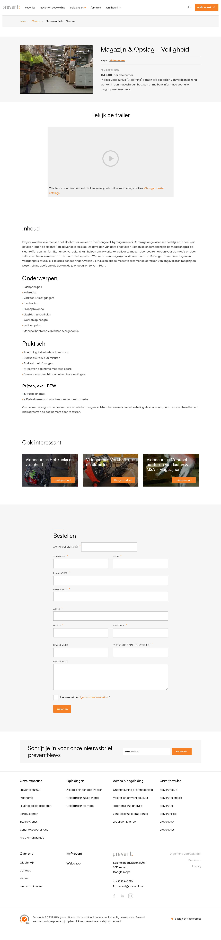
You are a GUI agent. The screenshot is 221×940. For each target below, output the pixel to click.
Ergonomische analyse (127, 806)
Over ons (26, 853)
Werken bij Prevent (31, 886)
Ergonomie (27, 798)
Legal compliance (124, 822)
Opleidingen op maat (80, 806)
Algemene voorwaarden (185, 854)
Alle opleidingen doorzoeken (84, 790)
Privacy (196, 866)
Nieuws (24, 878)
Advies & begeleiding (128, 781)
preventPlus (167, 830)
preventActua (168, 790)
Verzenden (181, 751)
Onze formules (170, 781)
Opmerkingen (60, 661)
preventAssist (168, 814)
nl (188, 7)
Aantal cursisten (66, 546)
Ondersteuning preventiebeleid (133, 790)
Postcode (119, 625)
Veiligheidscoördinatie (34, 830)
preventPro (167, 822)
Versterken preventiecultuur (130, 798)
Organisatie (60, 589)
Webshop (36, 21)
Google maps (121, 872)
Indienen (62, 709)
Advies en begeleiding (52, 7)
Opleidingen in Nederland (82, 798)
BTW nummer (60, 645)
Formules (96, 7)
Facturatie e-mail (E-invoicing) (132, 645)
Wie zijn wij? (27, 862)
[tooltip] (76, 546)
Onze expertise (31, 781)
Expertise (30, 7)
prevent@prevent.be (129, 886)
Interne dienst (28, 822)
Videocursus (117, 60)
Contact (25, 870)
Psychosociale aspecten (35, 806)
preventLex (166, 806)
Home (23, 21)
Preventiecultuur (30, 790)
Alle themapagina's (32, 838)
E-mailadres (60, 573)
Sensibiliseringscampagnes (130, 814)
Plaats (57, 625)
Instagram (130, 896)
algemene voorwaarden (93, 697)
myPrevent (204, 7)
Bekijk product (62, 480)
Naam (116, 556)
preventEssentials (171, 798)
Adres (57, 609)
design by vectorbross (188, 918)
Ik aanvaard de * (85, 697)
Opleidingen (76, 7)
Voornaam (59, 556)
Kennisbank (112, 7)
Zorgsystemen (29, 814)
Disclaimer (194, 860)
